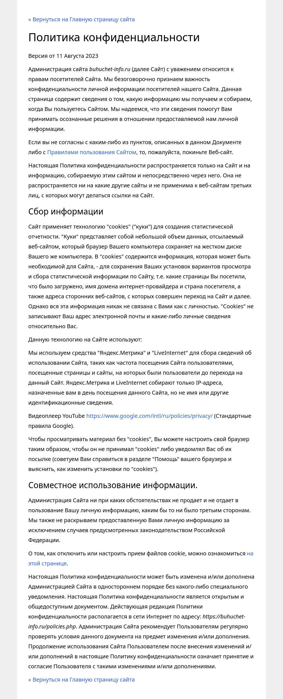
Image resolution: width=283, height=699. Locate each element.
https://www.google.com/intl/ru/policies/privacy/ (149, 416)
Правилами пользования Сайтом (91, 152)
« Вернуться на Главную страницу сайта (81, 19)
